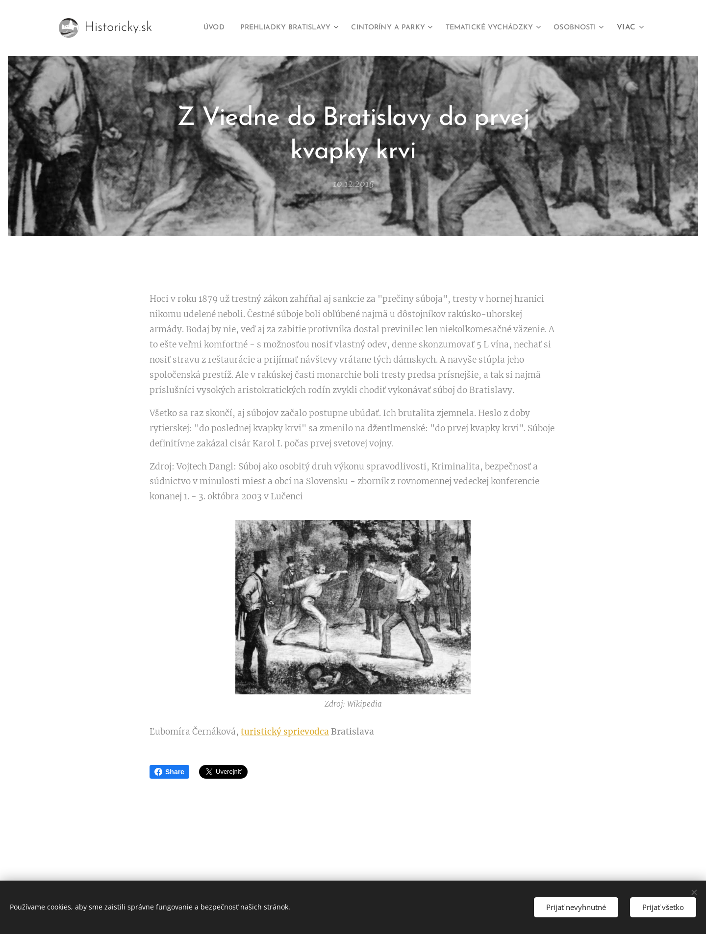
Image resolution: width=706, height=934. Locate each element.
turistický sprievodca (285, 732)
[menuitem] (242, 28)
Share (169, 772)
